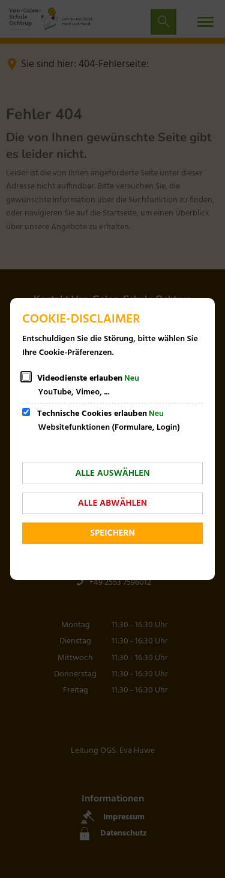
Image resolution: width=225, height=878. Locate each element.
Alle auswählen (112, 473)
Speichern (112, 533)
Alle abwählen (112, 503)
